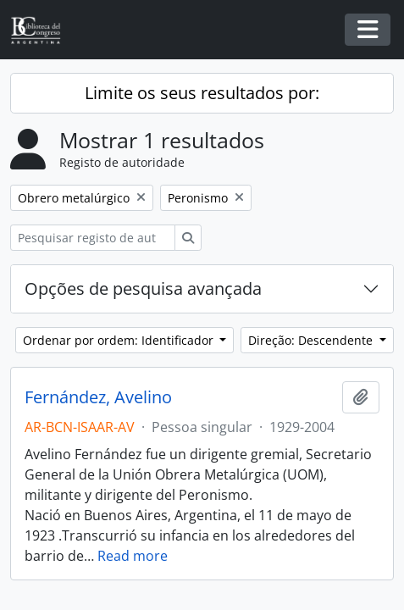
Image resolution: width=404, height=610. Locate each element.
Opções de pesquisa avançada (143, 288)
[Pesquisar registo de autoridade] (92, 238)
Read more (132, 555)
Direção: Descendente (312, 340)
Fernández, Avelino (98, 397)
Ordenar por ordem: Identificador (120, 340)
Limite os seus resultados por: (202, 92)
